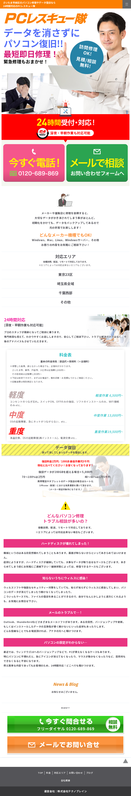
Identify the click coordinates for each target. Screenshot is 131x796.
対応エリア (60, 772)
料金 (48, 772)
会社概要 (65, 780)
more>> (65, 707)
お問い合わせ (76, 772)
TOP (40, 772)
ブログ (89, 772)
